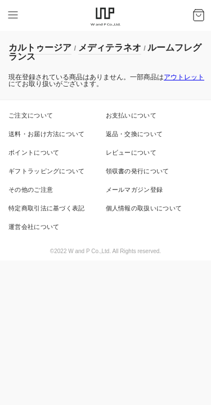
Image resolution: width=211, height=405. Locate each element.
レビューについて (131, 152)
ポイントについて (33, 152)
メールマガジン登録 (134, 189)
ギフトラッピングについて (46, 171)
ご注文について (30, 115)
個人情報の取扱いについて (144, 208)
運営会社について (33, 226)
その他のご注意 (30, 189)
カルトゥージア (39, 47)
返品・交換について (134, 133)
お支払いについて (131, 115)
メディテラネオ (109, 47)
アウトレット (184, 77)
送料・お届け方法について (46, 133)
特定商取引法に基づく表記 (46, 208)
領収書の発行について (137, 171)
